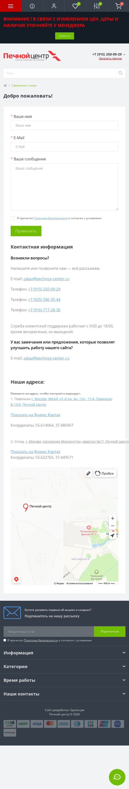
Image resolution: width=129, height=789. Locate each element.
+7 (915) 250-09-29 (44, 289)
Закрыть (65, 36)
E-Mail (17, 137)
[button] (54, 6)
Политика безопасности (50, 218)
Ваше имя (21, 116)
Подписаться (110, 631)
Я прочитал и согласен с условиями (49, 640)
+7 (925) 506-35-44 (44, 299)
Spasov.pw (77, 710)
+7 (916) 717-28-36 (44, 310)
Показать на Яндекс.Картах (35, 414)
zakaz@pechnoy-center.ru (46, 278)
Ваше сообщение (28, 159)
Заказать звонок (110, 58)
